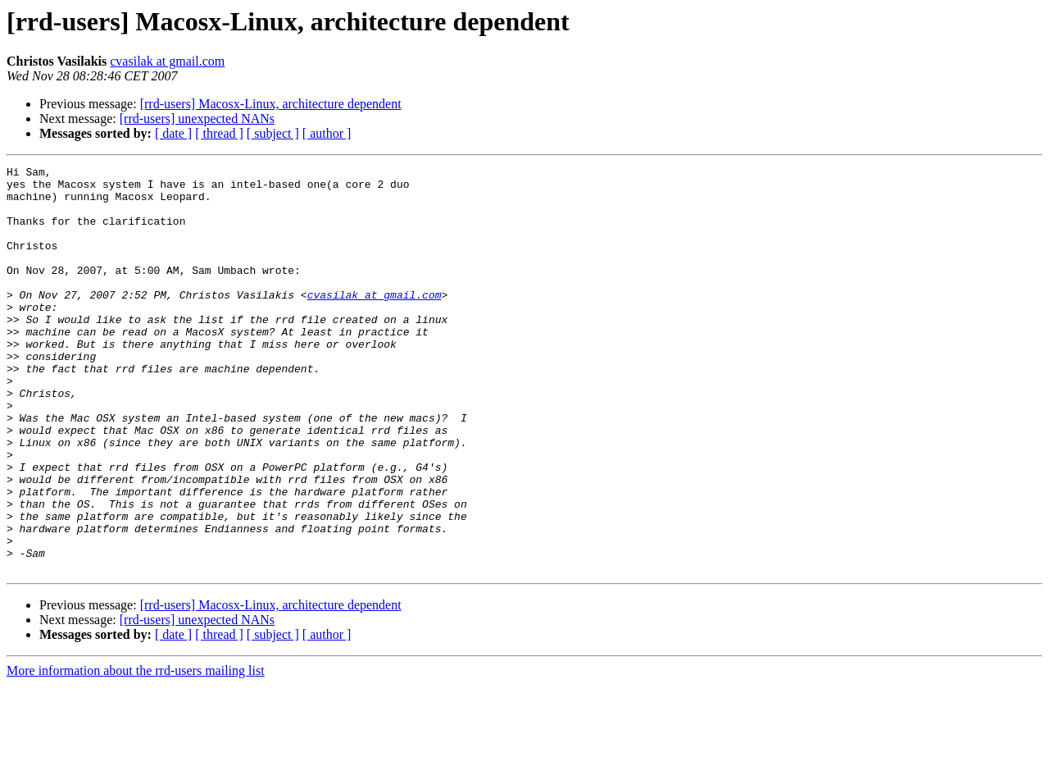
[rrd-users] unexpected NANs (197, 118)
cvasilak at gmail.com (167, 61)
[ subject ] (273, 133)
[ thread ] (219, 133)
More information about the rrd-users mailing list (136, 752)
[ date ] (173, 133)
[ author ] (327, 133)
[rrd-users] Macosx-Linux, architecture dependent (271, 104)
